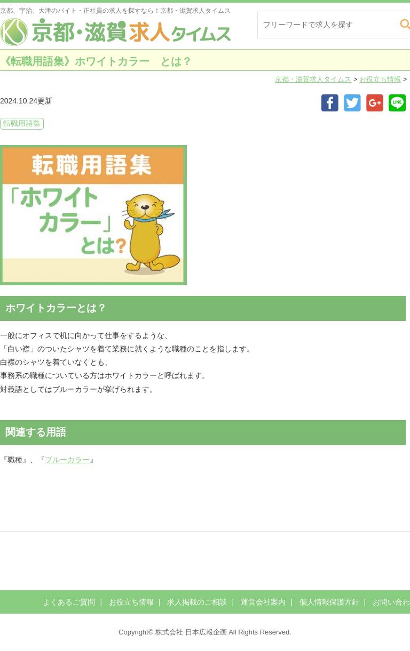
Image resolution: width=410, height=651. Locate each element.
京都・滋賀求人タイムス (313, 79)
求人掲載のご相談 (197, 602)
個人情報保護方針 (329, 602)
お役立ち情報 (380, 79)
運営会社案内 (263, 602)
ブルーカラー (67, 459)
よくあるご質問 (69, 602)
